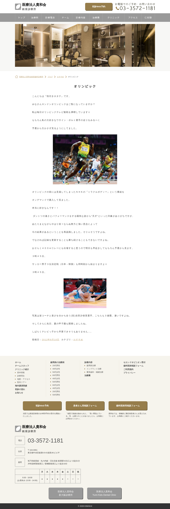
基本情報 (21, 372)
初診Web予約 (98, 6)
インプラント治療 (94, 369)
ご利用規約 (128, 369)
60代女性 (56, 385)
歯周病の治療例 (57, 362)
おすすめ (78, 339)
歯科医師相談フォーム (133, 366)
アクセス (133, 17)
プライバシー (129, 373)
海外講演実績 (21, 386)
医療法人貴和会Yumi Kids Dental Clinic (104, 493)
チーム (65, 17)
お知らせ (19, 393)
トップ (21, 17)
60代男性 (56, 375)
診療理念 (50, 17)
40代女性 (56, 369)
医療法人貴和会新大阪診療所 (66, 493)
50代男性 (56, 382)
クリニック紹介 (22, 369)
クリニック (113, 17)
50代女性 (56, 372)
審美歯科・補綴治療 (95, 372)
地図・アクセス (23, 379)
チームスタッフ (22, 366)
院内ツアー (21, 382)
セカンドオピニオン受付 (134, 362)
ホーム (18, 362)
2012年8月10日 (50, 339)
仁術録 (148, 17)
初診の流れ (20, 389)
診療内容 (81, 17)
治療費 (96, 17)
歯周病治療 (91, 365)
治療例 (34, 17)
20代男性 (56, 365)
